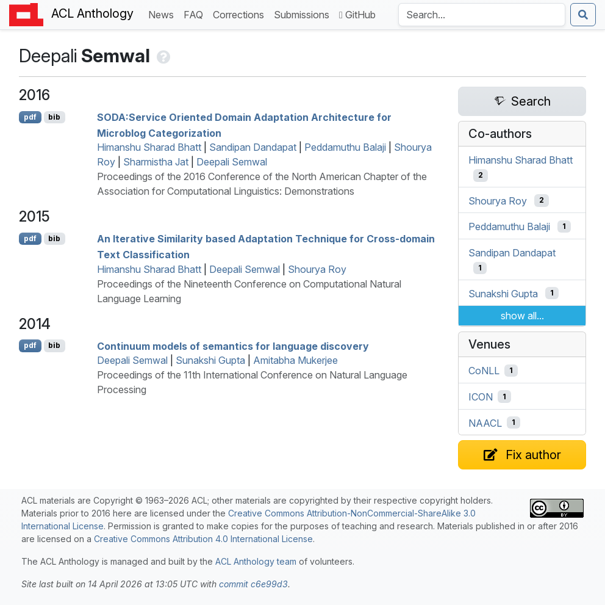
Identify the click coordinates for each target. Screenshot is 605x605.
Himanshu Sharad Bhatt (149, 147)
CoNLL (483, 370)
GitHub (357, 15)
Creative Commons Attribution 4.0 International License (203, 539)
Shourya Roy (317, 269)
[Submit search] (583, 14)
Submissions (304, 14)
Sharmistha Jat (155, 162)
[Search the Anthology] (481, 14)
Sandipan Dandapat (252, 147)
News (163, 14)
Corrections (241, 14)
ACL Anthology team (255, 561)
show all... (522, 316)
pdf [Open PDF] (30, 116)
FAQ (196, 14)
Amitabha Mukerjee (295, 360)
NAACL (485, 422)
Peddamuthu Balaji (345, 147)
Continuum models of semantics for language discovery (233, 345)
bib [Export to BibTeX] (54, 116)
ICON (480, 397)
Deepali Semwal (231, 162)
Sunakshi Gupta (210, 360)
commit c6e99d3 (253, 584)
